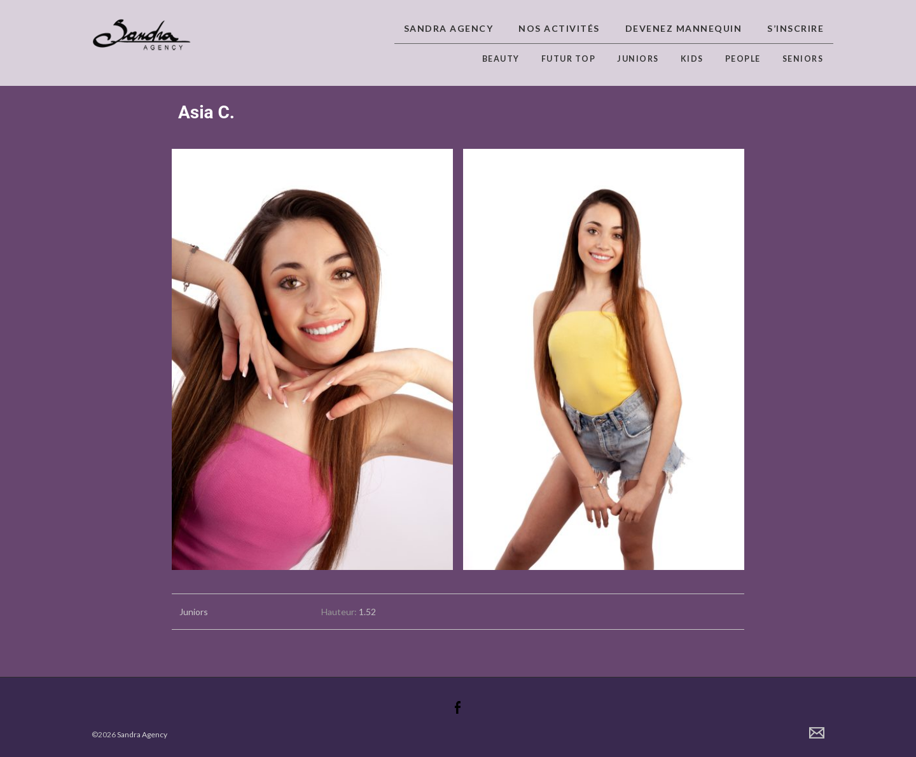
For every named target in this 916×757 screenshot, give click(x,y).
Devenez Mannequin (683, 28)
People (743, 59)
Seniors (803, 59)
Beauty (501, 59)
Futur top (568, 59)
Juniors (638, 59)
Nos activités (559, 28)
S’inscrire (795, 28)
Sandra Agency (449, 28)
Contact (816, 732)
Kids (692, 59)
